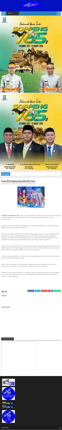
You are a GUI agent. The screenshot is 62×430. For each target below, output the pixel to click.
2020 (7, 427)
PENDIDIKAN (32, 184)
